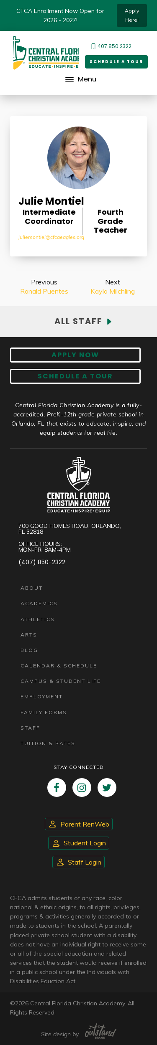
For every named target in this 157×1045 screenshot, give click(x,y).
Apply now (75, 355)
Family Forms (44, 712)
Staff (30, 728)
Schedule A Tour (75, 376)
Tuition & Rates (48, 743)
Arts (29, 635)
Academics (39, 603)
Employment (42, 696)
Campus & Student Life (61, 681)
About (32, 588)
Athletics (38, 619)
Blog (29, 650)
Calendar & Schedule (59, 665)
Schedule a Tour (116, 61)
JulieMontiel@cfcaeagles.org (51, 237)
